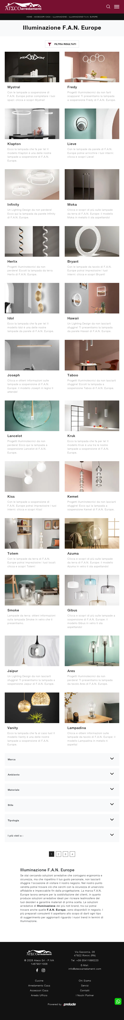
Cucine (39, 980)
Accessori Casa (42, 17)
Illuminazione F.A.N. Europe (83, 17)
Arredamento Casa (39, 985)
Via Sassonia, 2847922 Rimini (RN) (85, 953)
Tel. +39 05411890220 (85, 960)
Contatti (85, 990)
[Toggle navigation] (116, 6)
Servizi (85, 985)
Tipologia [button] (13, 820)
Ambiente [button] (14, 774)
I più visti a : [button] (15, 835)
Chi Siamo (85, 980)
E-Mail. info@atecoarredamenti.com (84, 967)
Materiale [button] (13, 789)
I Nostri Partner (85, 995)
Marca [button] (12, 759)
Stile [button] (10, 805)
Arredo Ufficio (39, 995)
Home (29, 17)
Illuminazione (60, 17)
